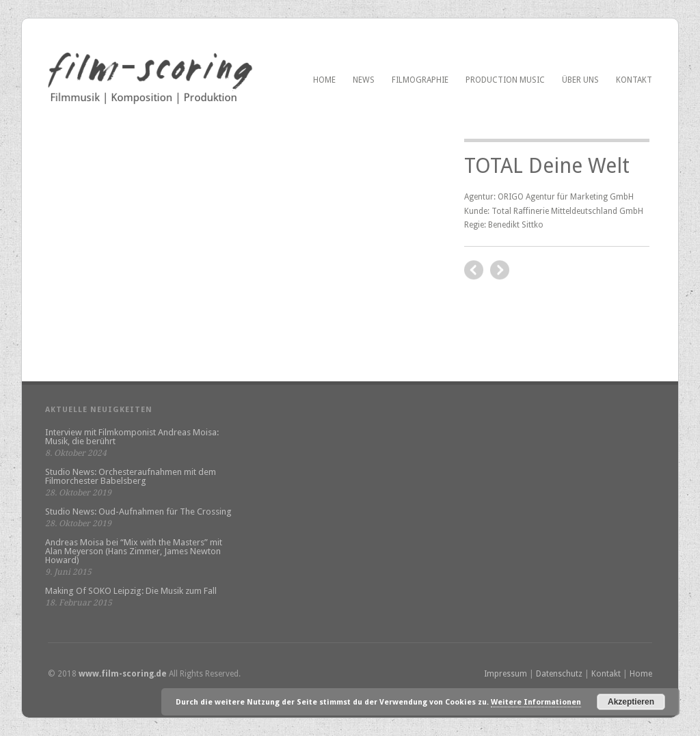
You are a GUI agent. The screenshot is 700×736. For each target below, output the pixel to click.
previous (499, 270)
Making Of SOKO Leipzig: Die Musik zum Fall (131, 591)
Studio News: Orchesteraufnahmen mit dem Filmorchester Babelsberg (130, 476)
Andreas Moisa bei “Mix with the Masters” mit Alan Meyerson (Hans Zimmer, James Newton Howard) (133, 551)
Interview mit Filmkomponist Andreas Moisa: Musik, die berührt (132, 436)
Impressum (505, 674)
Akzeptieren (631, 702)
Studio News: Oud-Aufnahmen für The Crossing (138, 511)
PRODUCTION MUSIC (505, 80)
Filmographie (420, 80)
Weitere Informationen (536, 702)
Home (324, 80)
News (364, 80)
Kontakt (634, 80)
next (473, 270)
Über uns (580, 80)
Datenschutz (559, 674)
